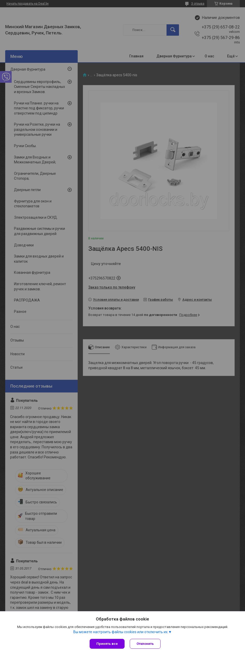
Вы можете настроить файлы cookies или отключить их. (120, 632)
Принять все (107, 644)
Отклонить (145, 644)
